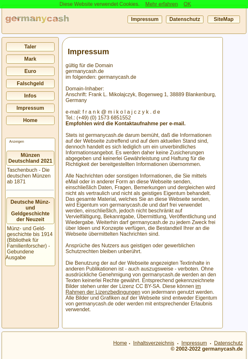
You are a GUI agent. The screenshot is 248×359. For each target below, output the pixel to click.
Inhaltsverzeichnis (153, 343)
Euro (30, 71)
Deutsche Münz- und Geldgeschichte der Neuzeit (30, 210)
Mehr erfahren (161, 4)
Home (30, 120)
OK (187, 4)
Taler (30, 46)
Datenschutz (185, 19)
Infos (30, 95)
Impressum (144, 19)
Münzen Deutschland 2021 (30, 158)
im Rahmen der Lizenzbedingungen (133, 289)
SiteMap (224, 19)
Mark (30, 59)
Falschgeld (30, 83)
